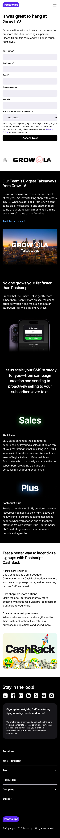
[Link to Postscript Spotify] (51, 696)
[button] (54, 5)
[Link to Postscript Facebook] (13, 696)
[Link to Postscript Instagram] (21, 696)
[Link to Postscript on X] (36, 696)
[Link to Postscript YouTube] (44, 696)
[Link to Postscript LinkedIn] (28, 696)
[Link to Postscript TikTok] (5, 696)
